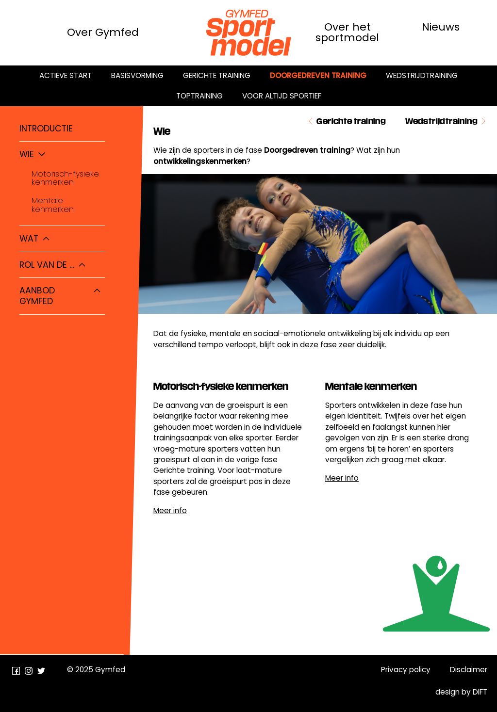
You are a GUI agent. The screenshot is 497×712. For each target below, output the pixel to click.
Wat (28, 238)
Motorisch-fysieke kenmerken (65, 178)
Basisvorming (137, 75)
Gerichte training (216, 75)
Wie (26, 154)
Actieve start (65, 75)
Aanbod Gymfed (37, 296)
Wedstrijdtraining (422, 75)
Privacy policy (406, 669)
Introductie (46, 128)
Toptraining (199, 96)
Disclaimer (468, 669)
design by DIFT (461, 692)
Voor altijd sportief (281, 96)
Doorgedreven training (318, 75)
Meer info (170, 510)
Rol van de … (46, 264)
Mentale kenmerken (53, 205)
